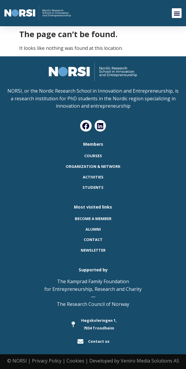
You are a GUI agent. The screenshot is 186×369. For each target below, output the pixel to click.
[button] (177, 13)
